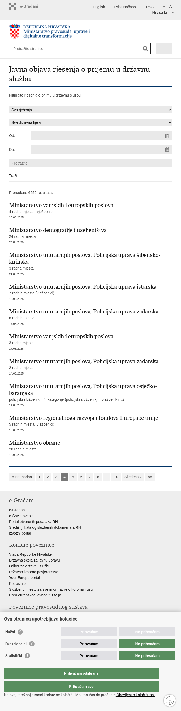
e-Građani (17, 510)
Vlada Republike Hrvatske (30, 554)
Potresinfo (17, 583)
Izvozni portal (20, 533)
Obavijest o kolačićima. (135, 695)
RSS (150, 7)
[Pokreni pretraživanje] (145, 48)
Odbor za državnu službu (29, 566)
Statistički (13, 666)
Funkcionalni (16, 654)
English (99, 7)
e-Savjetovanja (21, 516)
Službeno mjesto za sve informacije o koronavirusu (51, 589)
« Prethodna (22, 477)
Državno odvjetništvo (26, 622)
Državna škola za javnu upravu (34, 560)
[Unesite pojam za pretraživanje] (32, 48)
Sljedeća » (133, 477)
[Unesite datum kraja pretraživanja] (101, 149)
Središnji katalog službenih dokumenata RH (45, 527)
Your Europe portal (24, 578)
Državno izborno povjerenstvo (33, 572)
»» (150, 477)
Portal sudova (20, 616)
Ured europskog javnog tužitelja (35, 595)
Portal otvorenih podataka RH (33, 521)
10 (116, 477)
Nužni (10, 642)
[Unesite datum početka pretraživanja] (101, 135)
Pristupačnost (125, 7)
